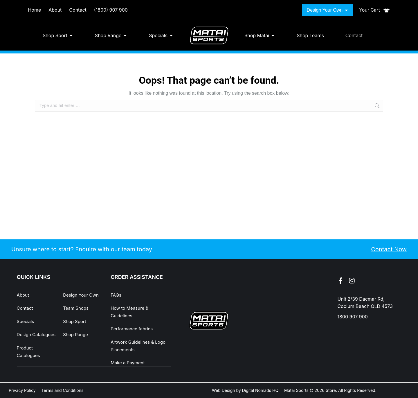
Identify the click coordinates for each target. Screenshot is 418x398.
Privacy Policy (22, 390)
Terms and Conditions (63, 390)
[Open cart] (374, 10)
